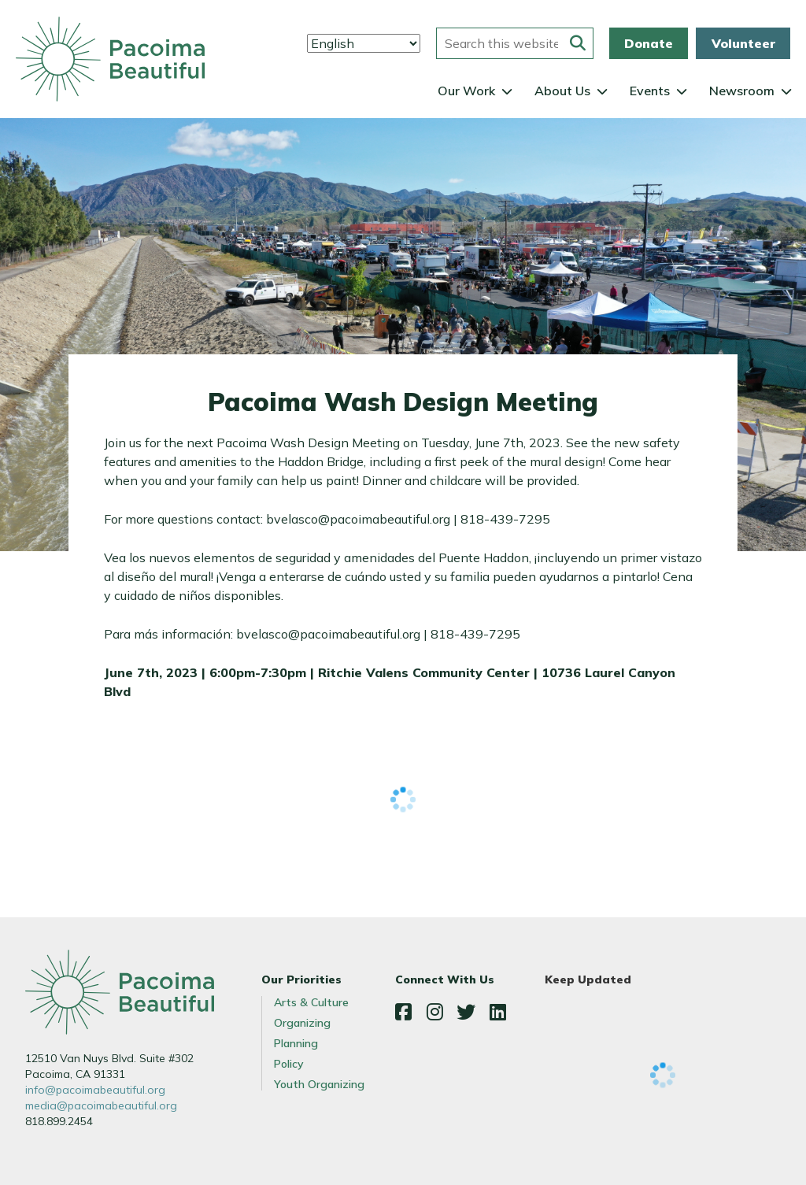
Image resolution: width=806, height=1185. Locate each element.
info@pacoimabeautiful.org (95, 1090)
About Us (562, 90)
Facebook (403, 1012)
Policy (289, 1063)
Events (650, 90)
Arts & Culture (311, 1002)
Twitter (466, 1012)
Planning (296, 1043)
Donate (648, 43)
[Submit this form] (577, 43)
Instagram (434, 1012)
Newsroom (742, 90)
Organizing (302, 1023)
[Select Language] (363, 43)
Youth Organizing (319, 1084)
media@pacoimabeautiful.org (101, 1105)
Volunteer (743, 43)
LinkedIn (497, 1012)
